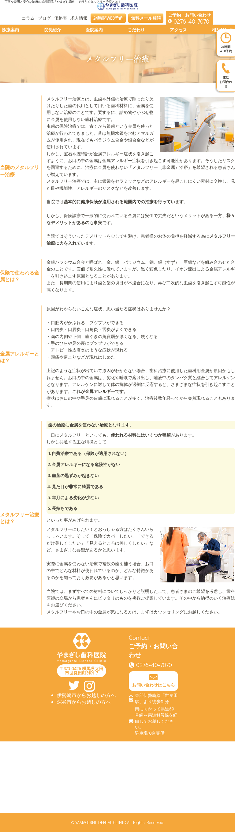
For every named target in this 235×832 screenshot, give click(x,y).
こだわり (136, 30)
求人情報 (79, 18)
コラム (28, 18)
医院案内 (94, 30)
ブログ (44, 18)
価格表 (60, 18)
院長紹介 (52, 30)
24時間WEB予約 (108, 18)
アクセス (178, 30)
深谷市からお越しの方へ (84, 701)
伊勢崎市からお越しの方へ (86, 695)
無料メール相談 (146, 18)
